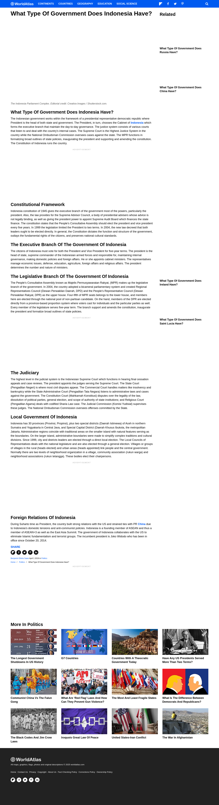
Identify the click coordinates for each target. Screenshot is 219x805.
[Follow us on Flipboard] (13, 780)
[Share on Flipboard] (13, 552)
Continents (46, 3)
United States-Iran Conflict (129, 737)
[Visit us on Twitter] (25, 780)
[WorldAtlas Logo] (23, 4)
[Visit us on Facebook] (19, 780)
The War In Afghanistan (177, 737)
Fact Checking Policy (67, 772)
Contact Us (23, 772)
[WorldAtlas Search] (206, 4)
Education (105, 3)
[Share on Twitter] (24, 552)
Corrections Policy (86, 772)
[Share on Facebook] (18, 552)
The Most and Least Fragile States (134, 697)
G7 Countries (69, 658)
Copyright (42, 772)
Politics (44, 558)
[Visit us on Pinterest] (31, 780)
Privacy (32, 772)
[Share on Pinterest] (30, 552)
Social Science (126, 3)
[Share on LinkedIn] (36, 552)
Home (13, 772)
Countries (65, 3)
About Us (52, 772)
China (141, 524)
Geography (85, 3)
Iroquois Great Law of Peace (80, 737)
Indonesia (137, 122)
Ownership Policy (104, 772)
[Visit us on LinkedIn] (37, 780)
